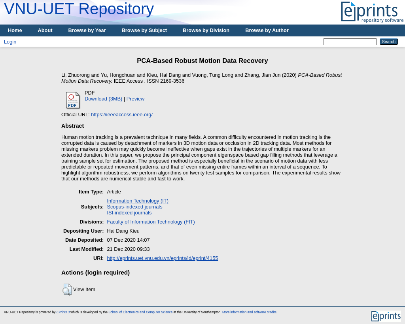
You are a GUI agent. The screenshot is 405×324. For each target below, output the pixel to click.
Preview (136, 99)
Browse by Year (87, 30)
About (45, 30)
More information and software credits (249, 312)
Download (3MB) (103, 99)
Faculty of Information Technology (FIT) (151, 222)
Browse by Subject (144, 30)
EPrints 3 (63, 312)
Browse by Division (206, 30)
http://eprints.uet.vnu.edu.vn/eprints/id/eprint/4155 (162, 258)
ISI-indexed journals (129, 213)
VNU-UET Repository (79, 8)
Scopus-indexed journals (134, 207)
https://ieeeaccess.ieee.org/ (122, 114)
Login (10, 42)
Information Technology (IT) (137, 201)
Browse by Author (267, 30)
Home (15, 30)
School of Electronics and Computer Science (140, 312)
